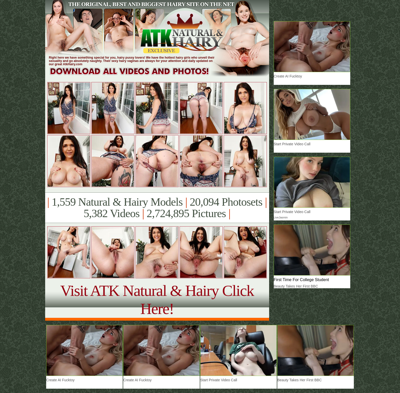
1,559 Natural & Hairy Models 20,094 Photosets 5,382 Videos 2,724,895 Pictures (157, 207)
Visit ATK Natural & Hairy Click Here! (157, 299)
